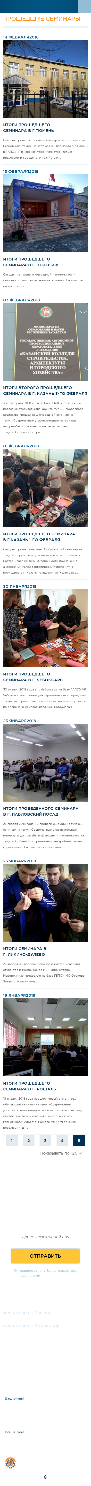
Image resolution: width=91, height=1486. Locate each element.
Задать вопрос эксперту (43, 1358)
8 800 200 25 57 (21, 1319)
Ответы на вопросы (38, 1375)
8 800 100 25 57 (20, 1307)
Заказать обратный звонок (45, 1340)
